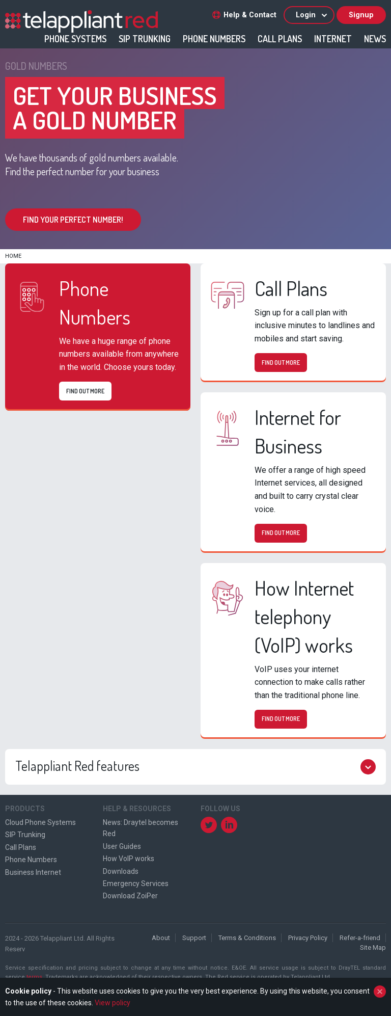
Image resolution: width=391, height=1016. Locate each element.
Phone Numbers (214, 38)
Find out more (85, 391)
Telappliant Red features (195, 766)
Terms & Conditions (247, 938)
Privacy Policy (307, 938)
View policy (112, 1003)
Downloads (120, 871)
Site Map (373, 947)
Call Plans (280, 38)
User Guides (122, 846)
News (375, 38)
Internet (333, 38)
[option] (195, 148)
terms (34, 977)
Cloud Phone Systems (40, 822)
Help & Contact (244, 15)
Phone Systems (75, 38)
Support (194, 938)
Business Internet (33, 872)
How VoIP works (128, 858)
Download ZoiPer (130, 896)
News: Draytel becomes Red (140, 828)
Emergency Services (136, 883)
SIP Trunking (145, 38)
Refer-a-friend (360, 938)
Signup (361, 15)
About (161, 938)
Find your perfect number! (73, 220)
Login (312, 15)
